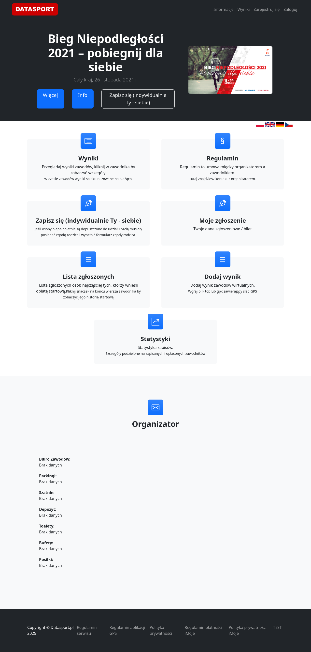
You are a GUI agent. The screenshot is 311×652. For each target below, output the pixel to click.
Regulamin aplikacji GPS (127, 630)
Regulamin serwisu (87, 630)
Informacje (223, 9)
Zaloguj (290, 9)
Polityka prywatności (161, 630)
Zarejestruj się (267, 9)
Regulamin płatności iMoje (203, 630)
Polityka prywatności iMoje (248, 630)
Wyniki (244, 9)
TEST (277, 627)
